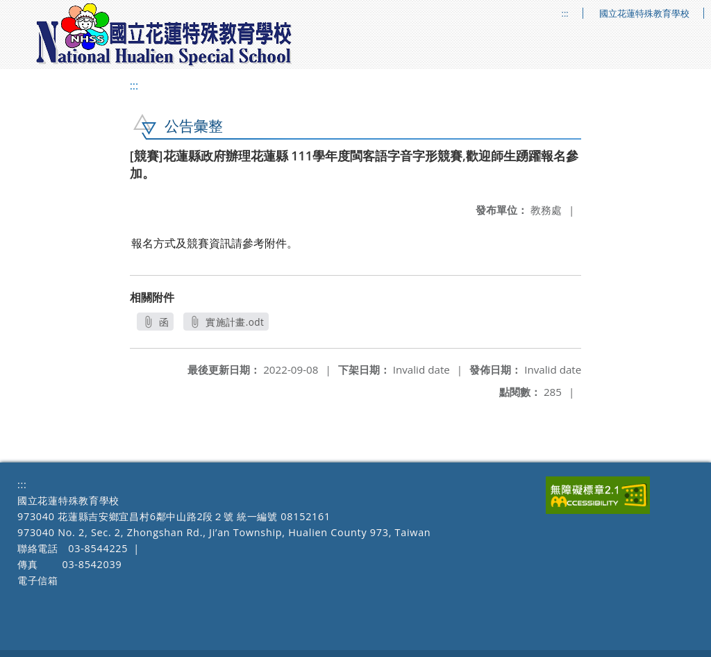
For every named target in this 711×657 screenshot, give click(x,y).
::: (565, 13)
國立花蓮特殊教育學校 (644, 13)
